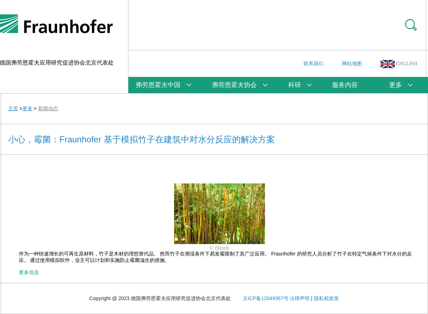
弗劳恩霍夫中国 (158, 84)
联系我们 (313, 63)
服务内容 (345, 84)
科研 (294, 84)
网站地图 (352, 63)
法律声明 (300, 298)
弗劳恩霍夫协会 (234, 84)
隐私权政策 (326, 298)
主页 (13, 108)
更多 (395, 84)
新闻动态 (48, 108)
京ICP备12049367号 (266, 298)
